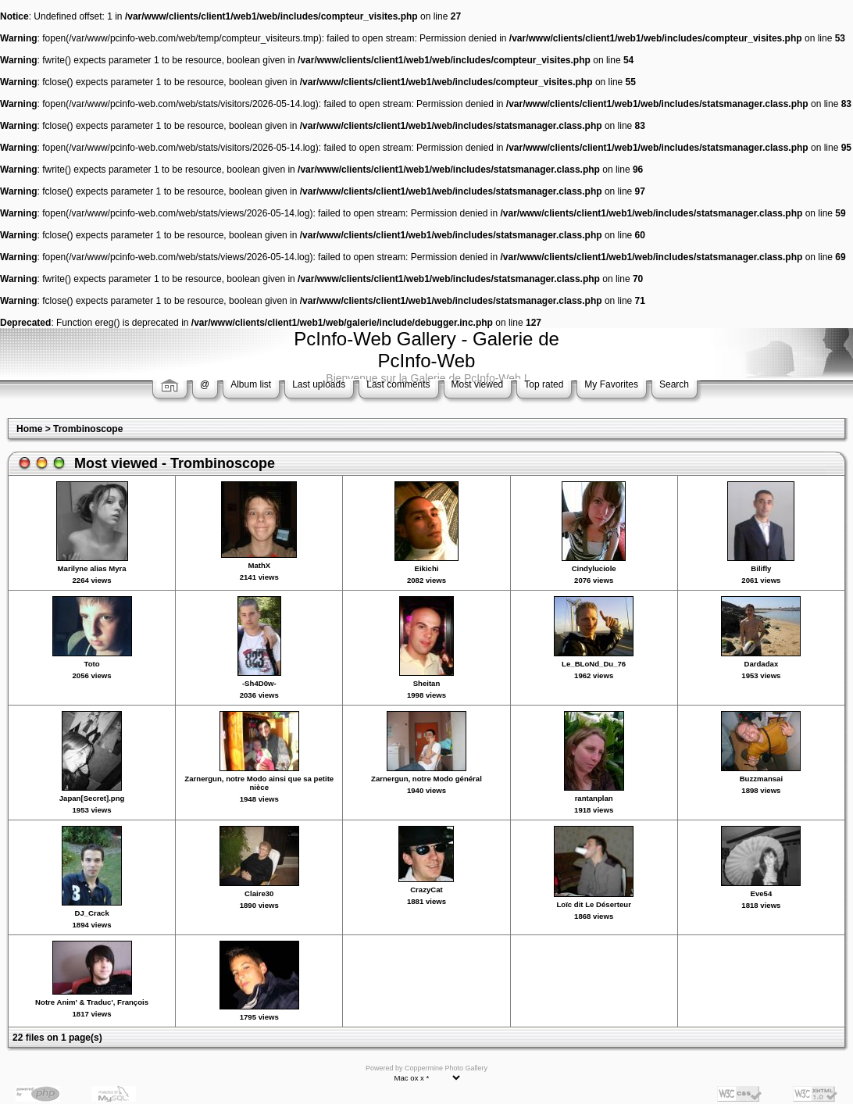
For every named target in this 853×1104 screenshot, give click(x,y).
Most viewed (477, 384)
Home (29, 428)
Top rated (543, 384)
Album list (250, 384)
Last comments (398, 384)
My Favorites (611, 384)
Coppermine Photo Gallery (446, 1068)
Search (674, 384)
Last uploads (318, 384)
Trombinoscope (88, 428)
